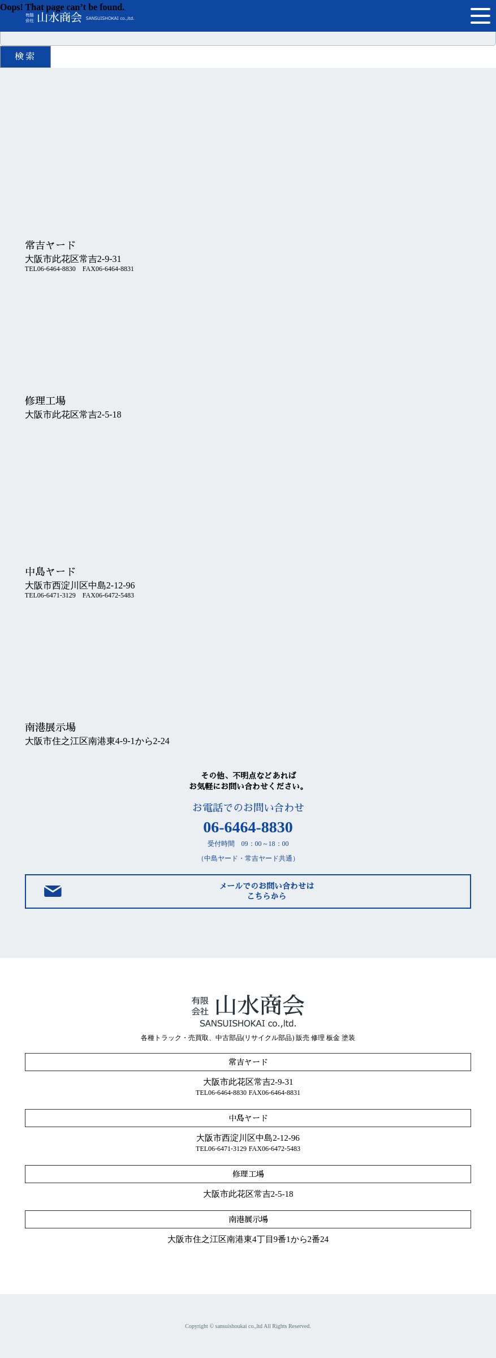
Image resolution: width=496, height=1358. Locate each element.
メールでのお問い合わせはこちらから (266, 891)
